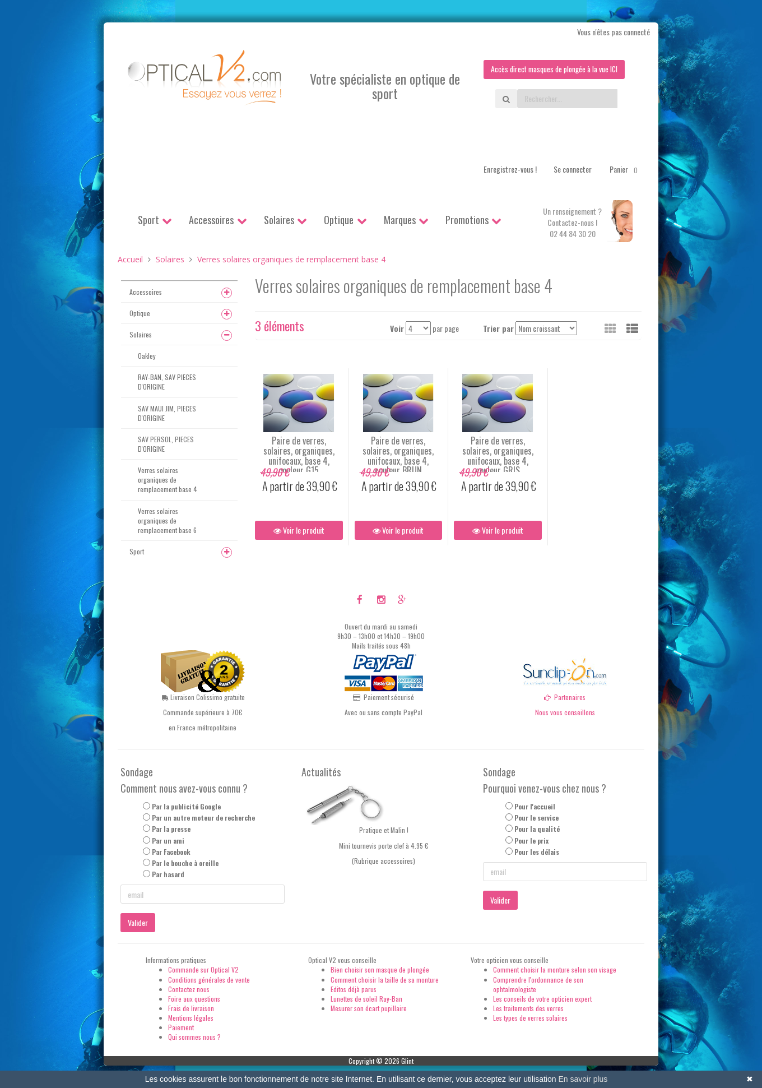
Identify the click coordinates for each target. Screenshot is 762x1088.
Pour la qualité (537, 829)
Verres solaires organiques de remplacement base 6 (167, 520)
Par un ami (168, 840)
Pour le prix (531, 840)
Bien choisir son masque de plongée (380, 970)
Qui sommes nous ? (194, 1037)
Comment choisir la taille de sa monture (385, 979)
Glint (407, 1061)
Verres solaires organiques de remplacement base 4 (167, 479)
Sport (148, 219)
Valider (138, 923)
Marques (400, 219)
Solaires (279, 219)
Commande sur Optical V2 (203, 970)
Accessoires (211, 219)
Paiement (181, 1028)
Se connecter (573, 169)
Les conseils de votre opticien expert (542, 998)
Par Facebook (171, 851)
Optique (339, 219)
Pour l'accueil (534, 806)
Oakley (147, 355)
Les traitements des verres (528, 1008)
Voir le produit (298, 530)
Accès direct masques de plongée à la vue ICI (551, 69)
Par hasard (168, 874)
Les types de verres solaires (530, 1017)
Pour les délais (536, 851)
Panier (626, 169)
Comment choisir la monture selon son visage (554, 970)
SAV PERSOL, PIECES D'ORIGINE (166, 443)
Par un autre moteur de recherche (203, 818)
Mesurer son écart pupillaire (369, 1008)
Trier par (498, 328)
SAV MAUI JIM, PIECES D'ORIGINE (167, 413)
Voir (397, 328)
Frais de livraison (191, 1008)
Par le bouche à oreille (185, 863)
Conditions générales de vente (209, 979)
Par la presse (171, 829)
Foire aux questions (194, 998)
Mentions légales (190, 1017)
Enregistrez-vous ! (510, 169)
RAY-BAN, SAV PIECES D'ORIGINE (167, 382)
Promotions (467, 219)
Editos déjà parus (354, 989)
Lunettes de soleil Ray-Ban (366, 998)
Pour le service (536, 818)
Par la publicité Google (186, 806)
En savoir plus (582, 1079)
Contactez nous (189, 989)
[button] (632, 328)
